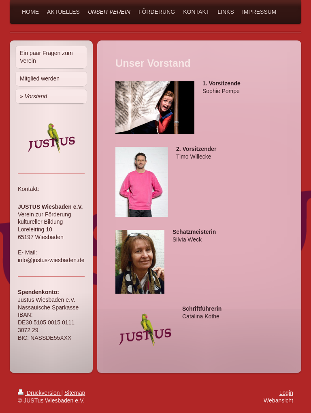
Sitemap (74, 393)
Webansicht (278, 400)
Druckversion (39, 393)
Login (286, 393)
